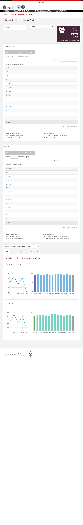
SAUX (22, 417)
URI (46, 417)
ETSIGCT (9, 145)
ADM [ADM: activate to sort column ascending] (31, 68)
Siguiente (74, 209)
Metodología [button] (60, 11)
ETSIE (8, 135)
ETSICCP (9, 121)
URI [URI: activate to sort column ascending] (72, 68)
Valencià (41, 2)
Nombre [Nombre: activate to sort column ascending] (19, 68)
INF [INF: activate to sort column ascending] (39, 68)
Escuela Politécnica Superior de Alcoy (22, 74)
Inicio (5, 14)
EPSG (8, 80)
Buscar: (66, 60)
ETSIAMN (9, 109)
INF (14, 417)
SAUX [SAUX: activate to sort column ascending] (48, 68)
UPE (38, 417)
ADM (6, 417)
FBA (7, 199)
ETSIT (8, 179)
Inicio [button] (7, 11)
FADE (7, 189)
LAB (31, 417)
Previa (64, 209)
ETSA (7, 89)
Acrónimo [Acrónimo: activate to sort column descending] (9, 68)
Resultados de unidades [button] (43, 11)
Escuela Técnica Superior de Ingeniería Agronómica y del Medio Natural (22, 113)
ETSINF (8, 169)
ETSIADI (8, 97)
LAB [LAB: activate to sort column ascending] (56, 68)
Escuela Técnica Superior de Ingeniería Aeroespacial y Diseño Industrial (22, 101)
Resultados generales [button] (22, 11)
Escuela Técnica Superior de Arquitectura (22, 91)
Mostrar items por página (17, 56)
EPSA (8, 72)
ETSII (7, 159)
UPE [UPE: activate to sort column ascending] (64, 68)
